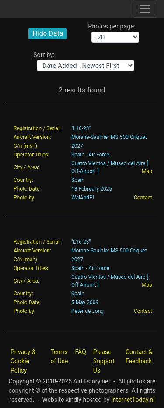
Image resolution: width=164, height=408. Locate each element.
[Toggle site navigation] (145, 9)
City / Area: (26, 167)
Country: (23, 180)
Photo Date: (27, 189)
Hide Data (47, 33)
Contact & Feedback (139, 356)
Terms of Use (59, 356)
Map (147, 171)
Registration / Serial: (37, 128)
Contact (143, 198)
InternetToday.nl (133, 399)
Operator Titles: (31, 155)
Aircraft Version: (32, 137)
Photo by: (24, 198)
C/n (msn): (26, 146)
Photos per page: (111, 26)
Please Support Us (104, 361)
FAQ (80, 351)
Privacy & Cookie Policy (22, 361)
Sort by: (44, 55)
